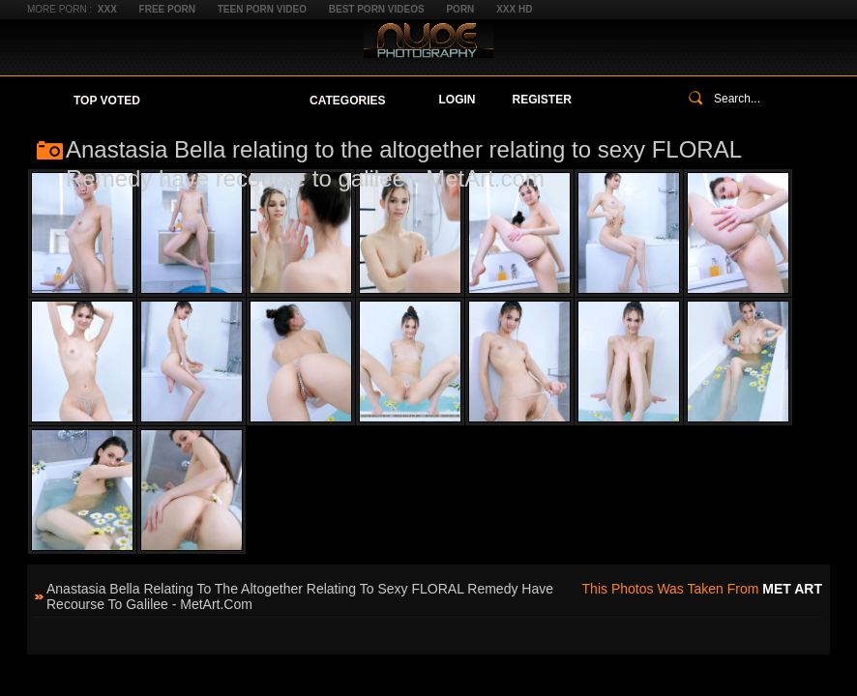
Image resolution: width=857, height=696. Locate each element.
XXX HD (514, 9)
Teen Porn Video (262, 9)
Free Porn (167, 9)
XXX (107, 9)
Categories (347, 100)
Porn (460, 9)
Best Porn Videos (377, 9)
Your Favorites (225, 100)
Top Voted (107, 100)
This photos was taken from (702, 588)
